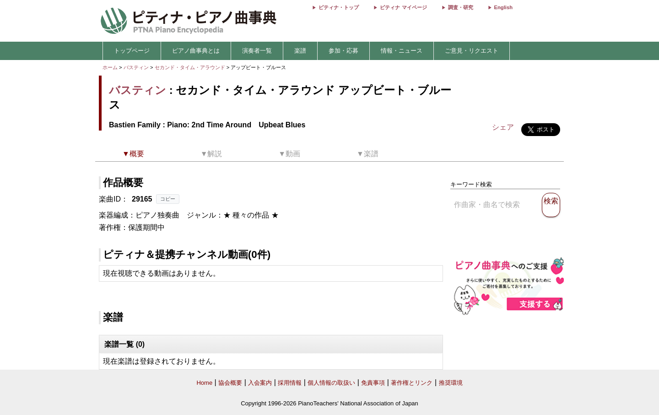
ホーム (110, 67)
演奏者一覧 (257, 50)
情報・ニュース (401, 50)
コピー (167, 199)
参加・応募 (343, 50)
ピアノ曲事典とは (196, 50)
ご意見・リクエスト (471, 50)
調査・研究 (460, 7)
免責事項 (373, 382)
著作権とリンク (411, 382)
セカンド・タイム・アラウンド (191, 67)
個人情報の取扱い (331, 382)
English (503, 7)
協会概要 (230, 382)
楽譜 (300, 50)
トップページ (132, 50)
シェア (503, 127)
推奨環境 (451, 382)
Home (204, 382)
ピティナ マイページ (403, 7)
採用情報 (290, 382)
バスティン (136, 67)
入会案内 (260, 382)
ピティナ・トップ (339, 7)
